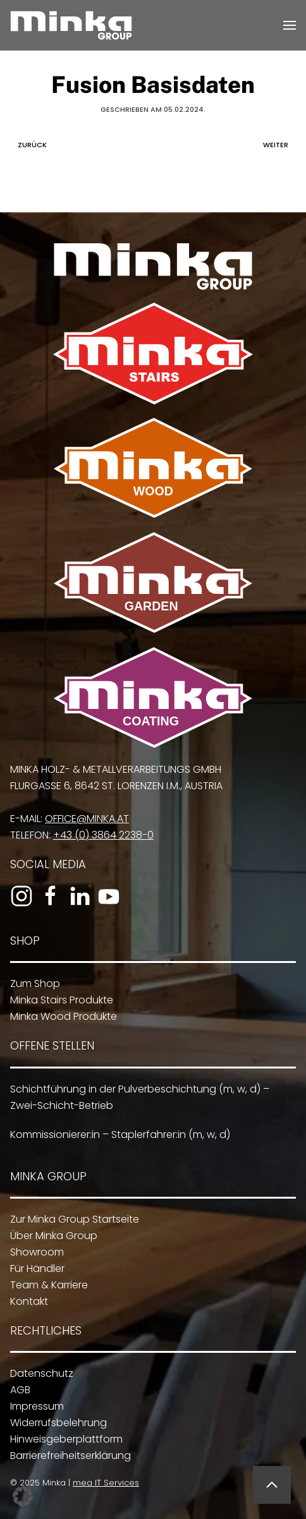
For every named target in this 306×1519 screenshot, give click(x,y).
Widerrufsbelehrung (54, 1422)
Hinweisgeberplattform (62, 1439)
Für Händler (33, 1268)
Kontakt (25, 1301)
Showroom (33, 1252)
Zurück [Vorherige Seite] (29, 145)
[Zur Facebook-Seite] (47, 896)
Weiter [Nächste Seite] (279, 145)
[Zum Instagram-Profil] (18, 896)
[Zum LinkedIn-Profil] (76, 896)
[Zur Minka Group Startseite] (153, 265)
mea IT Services (103, 1483)
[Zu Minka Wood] (153, 467)
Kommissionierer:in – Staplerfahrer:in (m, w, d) (116, 1134)
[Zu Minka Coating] (151, 696)
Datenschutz (38, 1373)
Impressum (33, 1406)
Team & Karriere (45, 1285)
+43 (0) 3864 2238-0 (100, 835)
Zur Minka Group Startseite (70, 1219)
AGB (16, 1390)
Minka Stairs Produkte (58, 1000)
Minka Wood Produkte (60, 1016)
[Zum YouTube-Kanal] (105, 896)
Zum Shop (32, 983)
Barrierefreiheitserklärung (66, 1455)
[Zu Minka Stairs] (153, 353)
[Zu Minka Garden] (151, 582)
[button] (289, 25)
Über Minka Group (50, 1235)
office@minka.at (84, 818)
